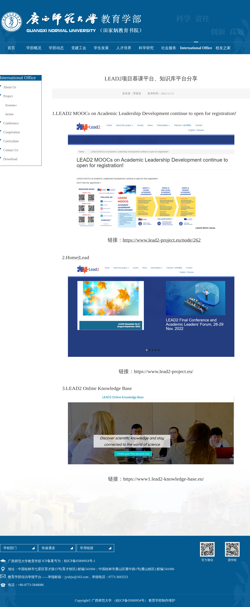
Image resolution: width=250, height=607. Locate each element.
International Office (196, 48)
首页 (11, 48)
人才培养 (123, 48)
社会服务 (168, 48)
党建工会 (78, 48)
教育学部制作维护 (162, 600)
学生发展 (101, 48)
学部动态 (56, 48)
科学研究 (146, 48)
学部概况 (33, 48)
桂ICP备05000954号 (130, 600)
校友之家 (223, 48)
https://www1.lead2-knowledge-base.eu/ (163, 479)
